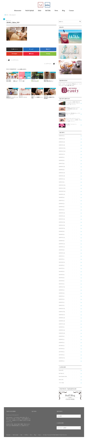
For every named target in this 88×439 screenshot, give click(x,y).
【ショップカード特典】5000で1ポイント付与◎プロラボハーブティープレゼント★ (69, 103)
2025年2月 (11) (62, 178)
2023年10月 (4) (62, 228)
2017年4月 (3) (61, 348)
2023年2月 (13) (62, 252)
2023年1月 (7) (61, 255)
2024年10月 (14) (62, 191)
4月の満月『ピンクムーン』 (68, 125)
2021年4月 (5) (61, 277)
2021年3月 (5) (61, 280)
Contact (71, 10)
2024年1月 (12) (62, 218)
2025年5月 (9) (61, 169)
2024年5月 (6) (61, 206)
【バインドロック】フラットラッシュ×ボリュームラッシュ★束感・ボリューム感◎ (70, 120)
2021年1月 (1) (61, 283)
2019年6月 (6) (61, 326)
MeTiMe (48, 10)
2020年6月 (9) (61, 292)
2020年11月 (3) (62, 286)
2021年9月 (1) (61, 265)
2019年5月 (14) (62, 329)
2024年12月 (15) (62, 184)
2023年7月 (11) (62, 237)
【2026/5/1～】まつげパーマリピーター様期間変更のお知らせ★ (69, 109)
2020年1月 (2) (61, 305)
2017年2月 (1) (61, 354)
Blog (63, 10)
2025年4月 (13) (62, 172)
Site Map (44, 434)
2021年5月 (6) (61, 274)
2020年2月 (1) (61, 302)
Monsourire (17, 10)
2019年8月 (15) (62, 320)
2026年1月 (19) (62, 144)
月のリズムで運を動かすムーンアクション (69, 114)
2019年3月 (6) (61, 336)
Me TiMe (61, 373)
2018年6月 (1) (61, 339)
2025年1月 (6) (61, 181)
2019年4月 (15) (62, 332)
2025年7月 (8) (61, 163)
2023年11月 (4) (62, 224)
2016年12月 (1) (62, 357)
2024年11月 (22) (62, 187)
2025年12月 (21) (62, 147)
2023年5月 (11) (62, 243)
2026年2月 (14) (62, 141)
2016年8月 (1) (61, 360)
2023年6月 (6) (61, 240)
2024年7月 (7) (61, 200)
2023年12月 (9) (62, 221)
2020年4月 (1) (61, 295)
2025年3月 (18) (62, 175)
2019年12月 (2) (62, 308)
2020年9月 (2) (61, 289)
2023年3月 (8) (61, 249)
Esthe (39, 10)
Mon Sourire (55, 434)
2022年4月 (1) (61, 258)
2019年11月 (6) (62, 311)
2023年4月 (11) (62, 246)
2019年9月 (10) (62, 317)
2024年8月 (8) (61, 197)
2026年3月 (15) (62, 138)
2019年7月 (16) (62, 323)
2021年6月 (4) (61, 271)
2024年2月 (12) (62, 215)
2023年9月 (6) (61, 231)
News (56, 10)
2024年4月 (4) (61, 209)
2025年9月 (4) (61, 157)
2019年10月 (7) (62, 314)
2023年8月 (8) (61, 234)
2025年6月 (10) (62, 166)
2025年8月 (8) (61, 160)
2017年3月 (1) (61, 351)
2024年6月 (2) (61, 203)
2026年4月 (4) (61, 135)
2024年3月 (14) (62, 212)
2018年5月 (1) (61, 342)
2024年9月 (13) (62, 194)
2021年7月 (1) (61, 268)
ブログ (61, 382)
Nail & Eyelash (29, 10)
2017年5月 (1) (61, 345)
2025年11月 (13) (62, 150)
